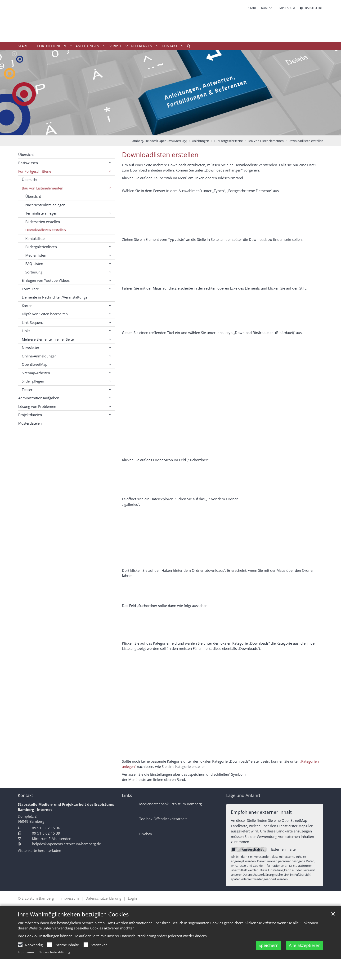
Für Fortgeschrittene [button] (34, 171)
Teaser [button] (27, 389)
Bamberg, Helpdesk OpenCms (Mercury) (158, 141)
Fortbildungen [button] (51, 46)
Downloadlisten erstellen (305, 141)
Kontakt (25, 795)
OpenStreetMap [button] (34, 364)
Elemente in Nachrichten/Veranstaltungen (56, 297)
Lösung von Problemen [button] (37, 406)
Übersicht (26, 154)
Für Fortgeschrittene (228, 141)
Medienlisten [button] (35, 255)
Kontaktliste (35, 238)
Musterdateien (30, 423)
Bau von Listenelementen (266, 141)
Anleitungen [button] (87, 46)
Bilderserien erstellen (42, 221)
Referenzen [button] (141, 46)
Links (127, 795)
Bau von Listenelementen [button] (42, 188)
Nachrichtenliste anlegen (45, 204)
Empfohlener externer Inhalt (261, 812)
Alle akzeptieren (304, 945)
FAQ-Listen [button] (34, 263)
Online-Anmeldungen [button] (39, 356)
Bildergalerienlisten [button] (41, 246)
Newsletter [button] (30, 347)
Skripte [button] (115, 46)
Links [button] (26, 330)
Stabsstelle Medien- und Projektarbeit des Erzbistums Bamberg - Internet (66, 807)
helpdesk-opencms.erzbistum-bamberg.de (66, 843)
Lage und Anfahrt (243, 795)
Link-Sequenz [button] (33, 322)
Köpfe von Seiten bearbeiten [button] (45, 314)
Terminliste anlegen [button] (41, 213)
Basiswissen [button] (28, 162)
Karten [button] (27, 305)
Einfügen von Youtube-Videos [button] (46, 280)
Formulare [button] (30, 288)
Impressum (26, 952)
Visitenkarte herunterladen (39, 850)
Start (23, 46)
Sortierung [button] (33, 272)
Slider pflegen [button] (33, 381)
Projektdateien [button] (30, 414)
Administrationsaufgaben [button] (38, 398)
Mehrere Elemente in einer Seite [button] (48, 339)
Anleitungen (200, 141)
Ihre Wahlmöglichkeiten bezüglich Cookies (73, 914)
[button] (187, 47)
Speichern (268, 945)
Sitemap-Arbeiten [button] (36, 372)
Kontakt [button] (169, 46)
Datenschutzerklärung (54, 952)
